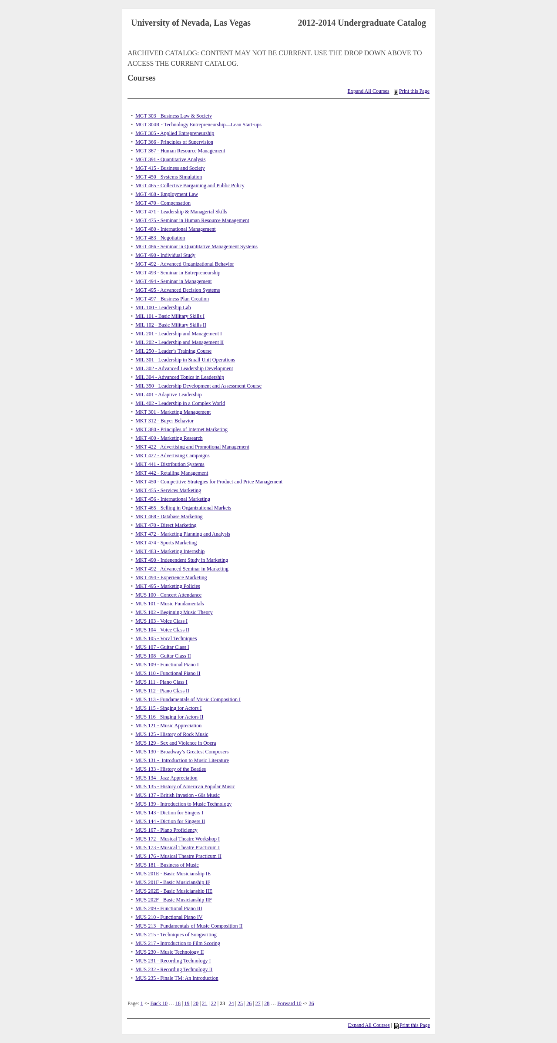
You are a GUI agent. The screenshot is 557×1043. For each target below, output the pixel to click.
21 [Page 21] (204, 1003)
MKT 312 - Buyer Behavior (164, 421)
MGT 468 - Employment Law (166, 194)
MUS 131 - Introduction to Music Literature (182, 760)
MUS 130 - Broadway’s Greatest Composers (181, 752)
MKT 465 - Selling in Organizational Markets (183, 508)
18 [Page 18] (178, 1003)
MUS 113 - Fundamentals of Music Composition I (188, 699)
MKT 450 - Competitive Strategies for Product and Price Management (208, 482)
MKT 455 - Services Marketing (168, 490)
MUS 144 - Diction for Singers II (170, 821)
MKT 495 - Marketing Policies (167, 586)
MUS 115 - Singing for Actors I (168, 708)
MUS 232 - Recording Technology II (173, 969)
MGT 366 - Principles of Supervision (174, 142)
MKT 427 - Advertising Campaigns (172, 455)
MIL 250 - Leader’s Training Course (173, 351)
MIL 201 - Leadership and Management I (178, 334)
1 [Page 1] (142, 1003)
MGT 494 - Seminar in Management (173, 281)
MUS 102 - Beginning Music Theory (173, 612)
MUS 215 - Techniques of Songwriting (176, 935)
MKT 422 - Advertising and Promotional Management (192, 447)
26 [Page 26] (249, 1003)
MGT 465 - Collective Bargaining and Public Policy (190, 185)
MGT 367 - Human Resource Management (180, 151)
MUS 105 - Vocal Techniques (166, 638)
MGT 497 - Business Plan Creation (172, 299)
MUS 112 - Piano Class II (162, 691)
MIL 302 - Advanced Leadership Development (184, 368)
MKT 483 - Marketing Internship (170, 551)
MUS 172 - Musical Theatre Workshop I (177, 839)
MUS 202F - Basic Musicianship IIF (173, 900)
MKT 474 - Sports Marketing (166, 543)
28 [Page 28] (266, 1003)
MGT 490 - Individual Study (165, 255)
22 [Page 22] (213, 1003)
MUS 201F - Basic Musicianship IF (172, 882)
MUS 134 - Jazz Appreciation (166, 778)
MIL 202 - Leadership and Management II (179, 342)
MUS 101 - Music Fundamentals (169, 604)
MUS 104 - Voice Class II (162, 630)
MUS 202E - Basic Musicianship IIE (173, 891)
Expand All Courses (368, 91)
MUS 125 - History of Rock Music (171, 734)
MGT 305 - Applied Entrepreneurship (174, 133)
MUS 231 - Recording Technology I (173, 961)
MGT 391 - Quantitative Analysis (170, 159)
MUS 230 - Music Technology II (169, 952)
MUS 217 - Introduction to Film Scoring (177, 943)
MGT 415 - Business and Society (170, 168)
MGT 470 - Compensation (163, 203)
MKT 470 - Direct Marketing (165, 525)
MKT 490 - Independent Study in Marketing (181, 560)
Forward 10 (289, 1003)
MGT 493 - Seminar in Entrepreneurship (177, 273)
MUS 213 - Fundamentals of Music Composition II (188, 926)
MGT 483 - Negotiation (160, 238)
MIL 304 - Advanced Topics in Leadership (179, 377)
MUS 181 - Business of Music (167, 865)
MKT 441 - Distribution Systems (169, 464)
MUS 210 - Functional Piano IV (168, 917)
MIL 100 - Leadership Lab (163, 307)
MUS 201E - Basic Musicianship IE (173, 874)
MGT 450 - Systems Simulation (168, 177)
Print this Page (411, 91)
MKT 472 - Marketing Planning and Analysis (182, 534)
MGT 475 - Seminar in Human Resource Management (192, 220)
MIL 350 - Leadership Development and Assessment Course (198, 386)
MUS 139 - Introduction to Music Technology (183, 804)
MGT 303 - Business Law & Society (173, 116)
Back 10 (159, 1003)
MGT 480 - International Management (175, 229)
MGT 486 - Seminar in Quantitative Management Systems (196, 246)
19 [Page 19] (187, 1003)
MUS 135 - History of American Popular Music (185, 786)
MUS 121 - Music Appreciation (168, 725)
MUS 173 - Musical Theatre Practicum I (177, 847)
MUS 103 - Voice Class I (161, 621)
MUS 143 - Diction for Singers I (169, 813)
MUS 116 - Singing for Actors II (169, 717)
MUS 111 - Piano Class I (161, 682)
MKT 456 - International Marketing (172, 499)
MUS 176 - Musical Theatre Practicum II (178, 856)
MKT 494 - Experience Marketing (171, 577)
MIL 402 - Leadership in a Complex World (180, 403)
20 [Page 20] (195, 1003)
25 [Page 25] (240, 1003)
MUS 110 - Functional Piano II (167, 673)
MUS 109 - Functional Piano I (167, 665)
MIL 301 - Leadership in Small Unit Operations (185, 360)
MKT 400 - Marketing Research (168, 438)
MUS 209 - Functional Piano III (168, 908)
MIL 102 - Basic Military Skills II (170, 325)
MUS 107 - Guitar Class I (162, 647)
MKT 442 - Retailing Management (171, 473)
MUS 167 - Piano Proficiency (166, 830)
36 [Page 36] (311, 1003)
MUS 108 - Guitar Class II (163, 656)
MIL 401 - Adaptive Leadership (168, 395)
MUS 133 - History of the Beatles (170, 769)
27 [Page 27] (258, 1003)
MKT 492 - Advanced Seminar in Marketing (181, 569)
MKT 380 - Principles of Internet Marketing (181, 429)
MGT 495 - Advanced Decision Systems (177, 290)
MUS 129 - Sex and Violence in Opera (175, 743)
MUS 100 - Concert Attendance (168, 595)
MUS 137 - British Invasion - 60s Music (177, 795)
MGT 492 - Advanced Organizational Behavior (184, 264)
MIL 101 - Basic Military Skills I (170, 316)
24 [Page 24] (231, 1003)
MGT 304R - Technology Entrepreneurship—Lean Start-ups (198, 125)
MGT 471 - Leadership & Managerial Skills (181, 212)
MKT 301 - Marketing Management (173, 412)
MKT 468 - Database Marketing (168, 516)
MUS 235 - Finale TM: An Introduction (176, 978)
